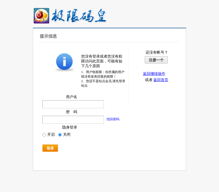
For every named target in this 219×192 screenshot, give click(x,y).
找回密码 (113, 119)
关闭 (64, 135)
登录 (50, 148)
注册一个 (156, 60)
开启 (48, 135)
